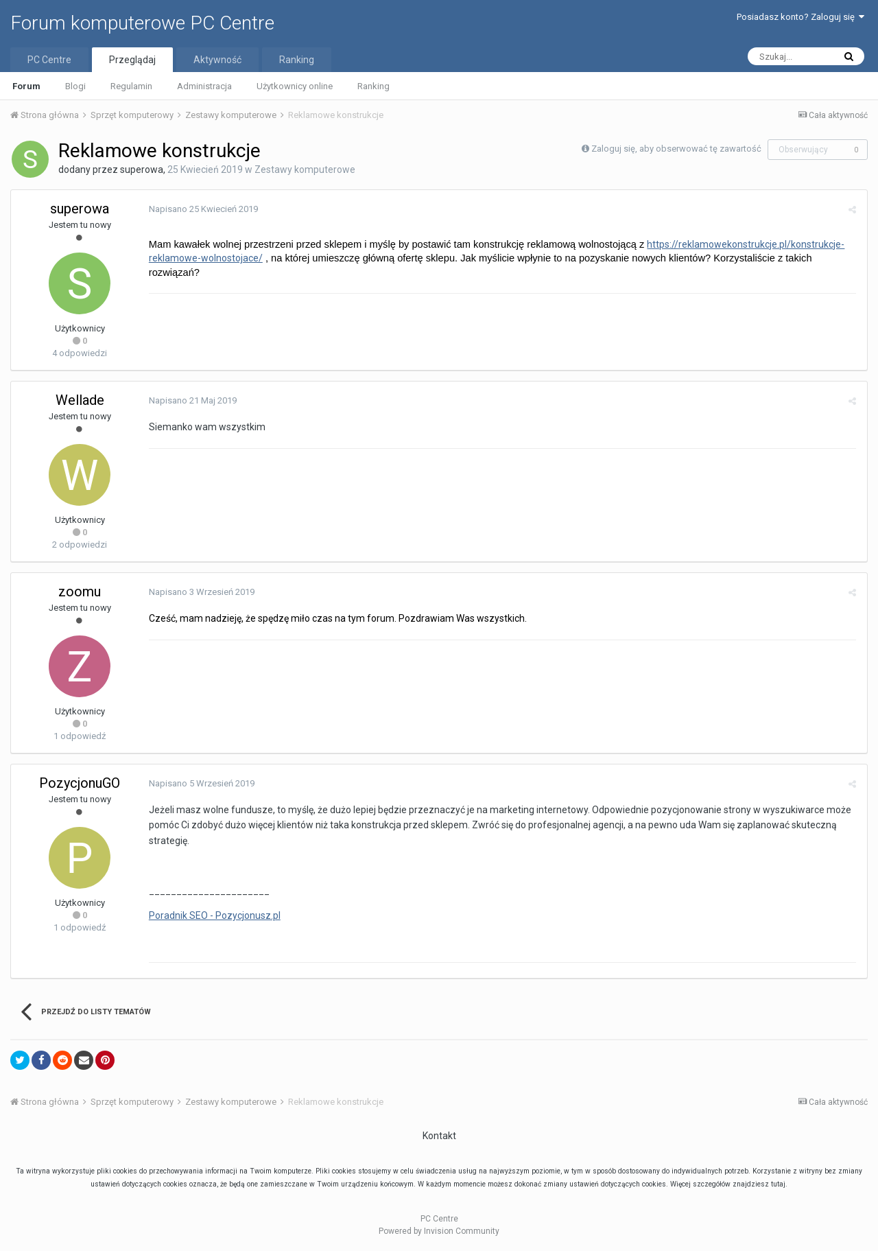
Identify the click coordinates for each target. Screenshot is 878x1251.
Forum (26, 86)
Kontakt (439, 1135)
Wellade (80, 400)
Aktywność (217, 59)
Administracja (204, 86)
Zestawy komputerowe (304, 169)
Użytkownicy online (295, 86)
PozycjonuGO (79, 783)
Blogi (75, 86)
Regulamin (131, 86)
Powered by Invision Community (439, 1231)
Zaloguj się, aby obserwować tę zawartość (676, 148)
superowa (141, 169)
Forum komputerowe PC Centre (142, 23)
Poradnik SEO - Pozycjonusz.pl (214, 915)
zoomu (79, 591)
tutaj (778, 1184)
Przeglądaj (132, 59)
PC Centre (49, 59)
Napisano (202, 209)
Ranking (373, 86)
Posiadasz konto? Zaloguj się (800, 17)
